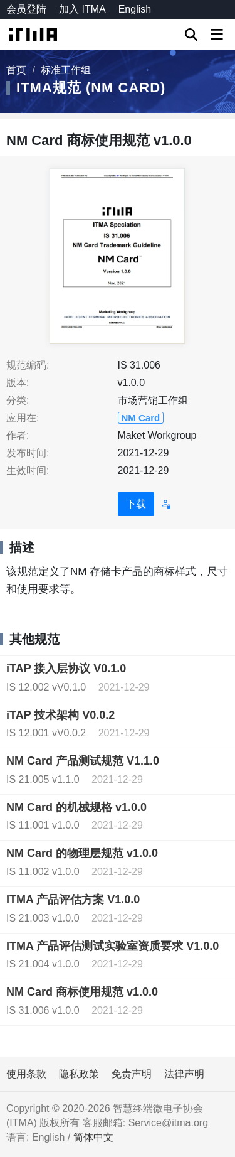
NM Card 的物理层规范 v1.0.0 (82, 853)
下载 (136, 503)
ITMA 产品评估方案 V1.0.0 (73, 899)
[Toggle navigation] (216, 34)
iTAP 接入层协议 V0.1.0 (66, 668)
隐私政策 (79, 1073)
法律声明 (184, 1073)
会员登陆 (26, 9)
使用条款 (26, 1073)
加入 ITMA (82, 9)
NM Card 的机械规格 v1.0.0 (76, 807)
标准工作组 (66, 70)
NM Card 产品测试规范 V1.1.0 (82, 761)
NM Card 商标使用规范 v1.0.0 (82, 992)
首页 (16, 70)
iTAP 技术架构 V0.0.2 (60, 715)
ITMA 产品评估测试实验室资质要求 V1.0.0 (112, 946)
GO (191, 34)
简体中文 (93, 1137)
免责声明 (132, 1073)
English (134, 9)
